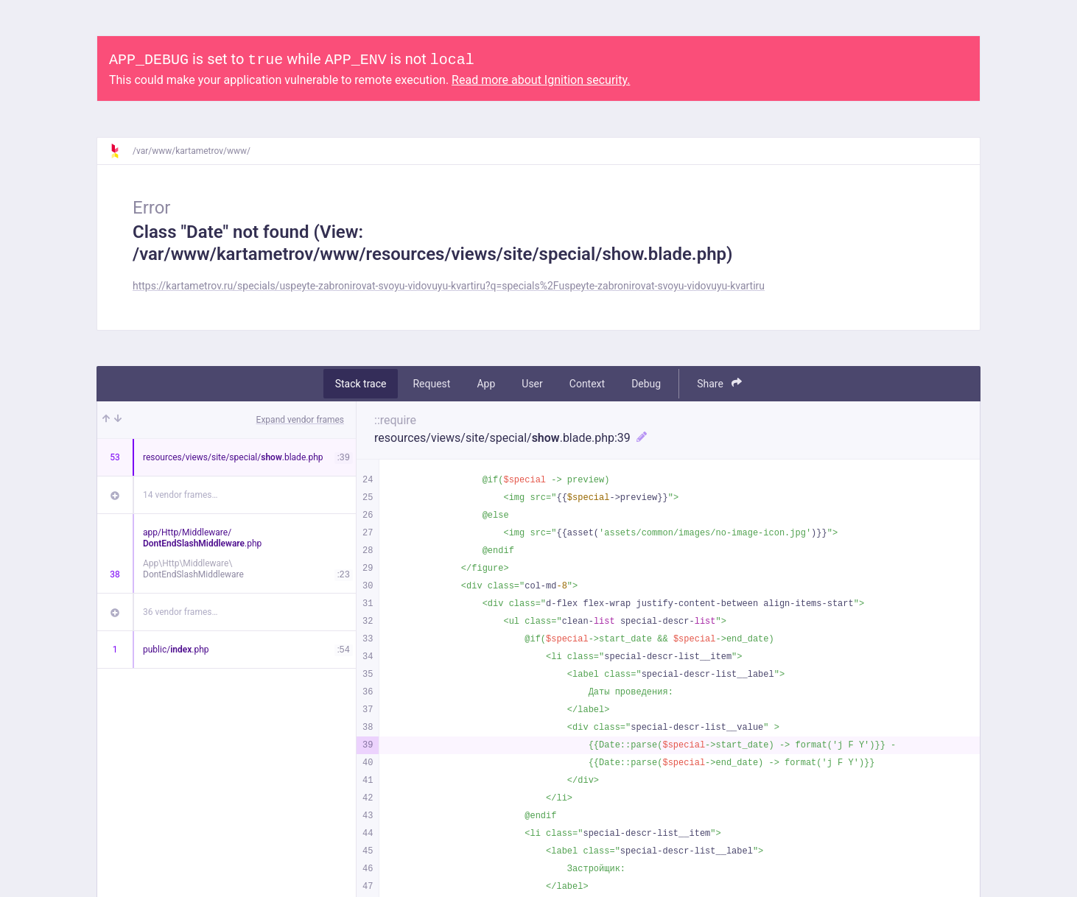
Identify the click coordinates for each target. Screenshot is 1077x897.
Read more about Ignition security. (541, 80)
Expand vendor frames (300, 420)
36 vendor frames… (180, 612)
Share (719, 383)
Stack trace (361, 384)
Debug (646, 384)
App (486, 384)
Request (431, 384)
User (532, 384)
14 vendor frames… (180, 495)
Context (587, 384)
